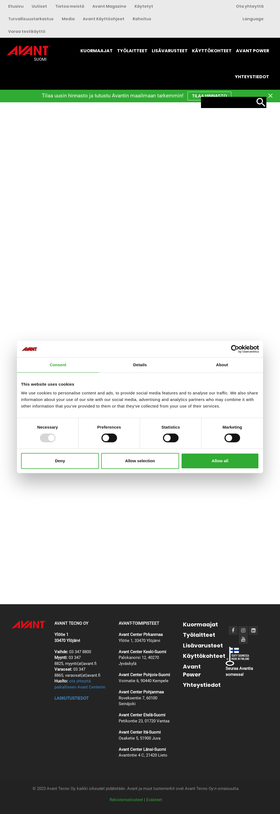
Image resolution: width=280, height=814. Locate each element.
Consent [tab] (58, 364)
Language (253, 19)
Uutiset (39, 6)
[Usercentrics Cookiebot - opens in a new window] (235, 349)
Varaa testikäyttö (26, 31)
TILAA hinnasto (209, 96)
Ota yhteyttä (250, 6)
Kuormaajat (96, 51)
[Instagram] (243, 630)
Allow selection (140, 460)
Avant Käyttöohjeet (103, 19)
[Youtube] (243, 639)
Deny (60, 460)
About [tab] (222, 364)
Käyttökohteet (212, 51)
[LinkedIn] (253, 630)
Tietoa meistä (69, 6)
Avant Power (252, 51)
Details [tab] (140, 364)
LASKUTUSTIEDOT (71, 698)
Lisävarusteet (170, 51)
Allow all (220, 460)
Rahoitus (142, 19)
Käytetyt (144, 6)
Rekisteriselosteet (126, 799)
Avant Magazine (109, 6)
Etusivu (16, 6)
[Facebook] (233, 630)
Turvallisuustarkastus (31, 19)
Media (68, 19)
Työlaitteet (132, 51)
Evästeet (154, 799)
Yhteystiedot (252, 77)
